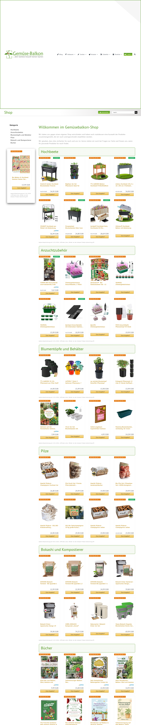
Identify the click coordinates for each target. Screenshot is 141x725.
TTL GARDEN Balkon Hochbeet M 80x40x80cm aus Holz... (99, 185)
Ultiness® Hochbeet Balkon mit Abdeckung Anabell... (123, 227)
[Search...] (123, 112)
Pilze (12, 138)
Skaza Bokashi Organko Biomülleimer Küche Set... (125, 625)
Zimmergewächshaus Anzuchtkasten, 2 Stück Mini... (73, 283)
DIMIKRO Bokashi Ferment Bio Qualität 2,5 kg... (74, 583)
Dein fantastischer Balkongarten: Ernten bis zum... (99, 681)
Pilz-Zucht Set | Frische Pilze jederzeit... (73, 484)
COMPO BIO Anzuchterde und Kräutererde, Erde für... (48, 283)
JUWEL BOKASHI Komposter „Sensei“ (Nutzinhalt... (72, 625)
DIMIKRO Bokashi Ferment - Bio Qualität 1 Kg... (48, 583)
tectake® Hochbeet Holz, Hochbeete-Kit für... (99, 227)
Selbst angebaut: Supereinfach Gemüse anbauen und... (98, 428)
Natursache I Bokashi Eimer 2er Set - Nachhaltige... (97, 625)
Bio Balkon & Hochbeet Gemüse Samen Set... (20, 178)
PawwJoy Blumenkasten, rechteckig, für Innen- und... (124, 428)
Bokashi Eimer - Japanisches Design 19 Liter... (48, 625)
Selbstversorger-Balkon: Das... (73, 681)
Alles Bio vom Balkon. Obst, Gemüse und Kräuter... (47, 681)
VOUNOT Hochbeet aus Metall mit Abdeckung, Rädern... (48, 227)
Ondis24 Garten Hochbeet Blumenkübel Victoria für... (49, 185)
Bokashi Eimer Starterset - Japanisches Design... (125, 583)
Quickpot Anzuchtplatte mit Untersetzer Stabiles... (74, 326)
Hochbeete (15, 130)
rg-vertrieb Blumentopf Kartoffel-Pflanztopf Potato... (98, 382)
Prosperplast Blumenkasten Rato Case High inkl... (74, 227)
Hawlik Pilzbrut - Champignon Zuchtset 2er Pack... (49, 484)
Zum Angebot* (21, 188)
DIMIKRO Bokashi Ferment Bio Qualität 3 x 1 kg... (99, 583)
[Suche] (135, 54)
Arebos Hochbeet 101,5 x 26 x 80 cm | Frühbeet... (124, 185)
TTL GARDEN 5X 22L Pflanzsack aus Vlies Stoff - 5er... (49, 382)
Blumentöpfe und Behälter (21, 135)
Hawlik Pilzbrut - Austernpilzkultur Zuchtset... (96, 484)
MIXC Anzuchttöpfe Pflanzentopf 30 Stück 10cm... (123, 326)
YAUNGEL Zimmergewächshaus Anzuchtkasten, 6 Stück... (49, 326)
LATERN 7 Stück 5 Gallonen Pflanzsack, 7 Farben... (73, 382)
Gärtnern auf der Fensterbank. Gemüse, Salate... (47, 428)
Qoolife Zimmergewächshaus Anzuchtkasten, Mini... (98, 326)
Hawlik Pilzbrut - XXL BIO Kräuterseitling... (49, 526)
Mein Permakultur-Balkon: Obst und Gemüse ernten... (125, 681)
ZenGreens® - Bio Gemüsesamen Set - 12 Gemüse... (98, 283)
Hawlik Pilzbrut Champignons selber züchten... (97, 526)
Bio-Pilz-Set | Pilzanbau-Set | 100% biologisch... (124, 484)
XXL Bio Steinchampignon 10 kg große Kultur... (74, 526)
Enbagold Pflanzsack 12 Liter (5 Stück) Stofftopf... (124, 382)
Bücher (13, 143)
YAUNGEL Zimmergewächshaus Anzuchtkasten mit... (123, 283)
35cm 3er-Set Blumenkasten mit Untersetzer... (71, 428)
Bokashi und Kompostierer (21, 140)
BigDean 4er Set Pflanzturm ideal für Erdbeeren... (72, 185)
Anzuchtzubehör (17, 132)
